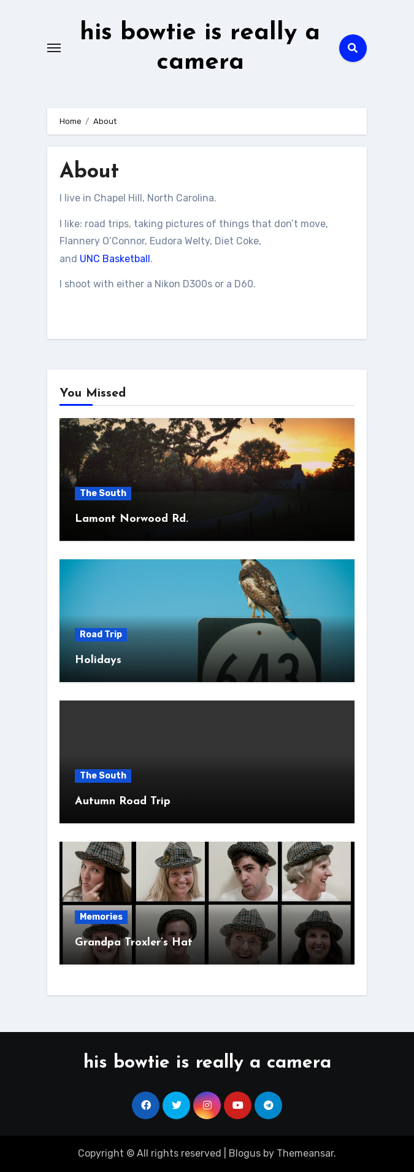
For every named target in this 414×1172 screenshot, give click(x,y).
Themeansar (305, 1153)
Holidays (98, 660)
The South (103, 493)
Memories (101, 917)
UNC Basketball (115, 259)
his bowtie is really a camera (207, 1063)
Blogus (245, 1153)
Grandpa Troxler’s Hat (134, 943)
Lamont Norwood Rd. (131, 519)
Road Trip (101, 634)
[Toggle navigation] (54, 48)
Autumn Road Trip (123, 801)
